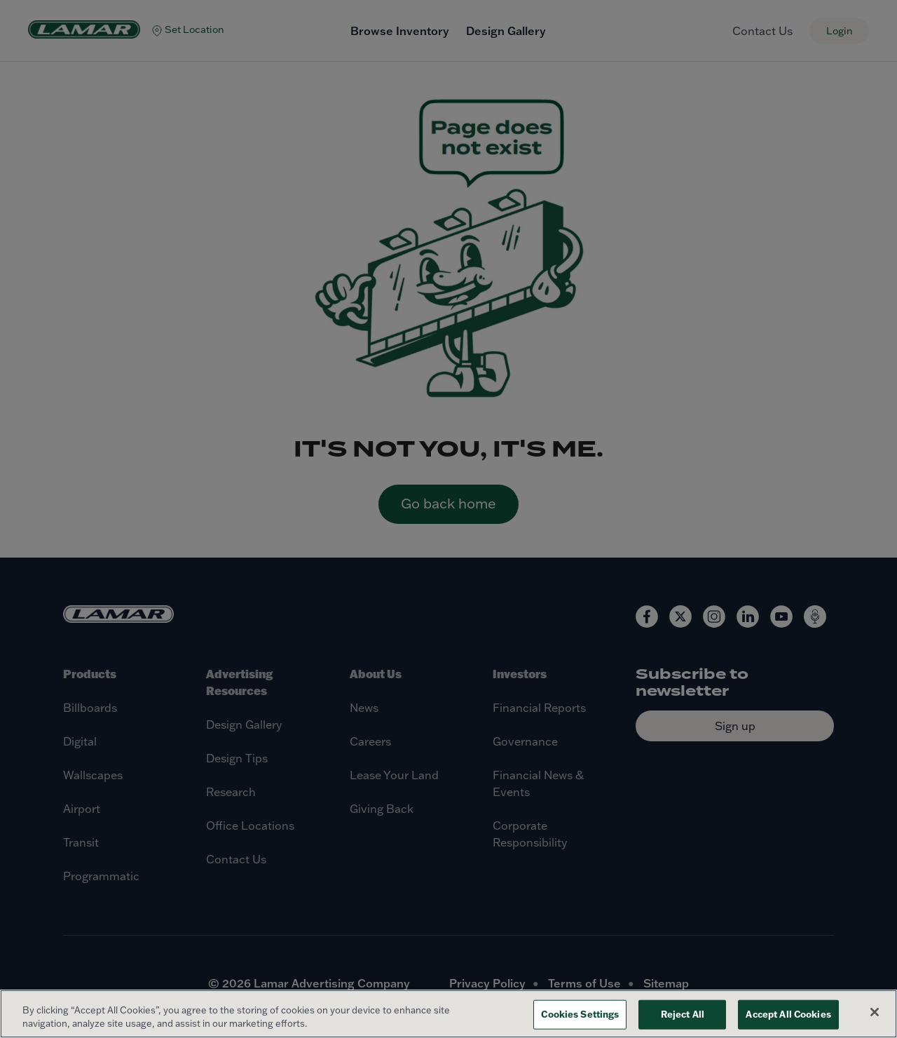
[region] (448, 1014)
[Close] (874, 1012)
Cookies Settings (580, 1014)
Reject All (682, 1014)
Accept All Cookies (788, 1014)
